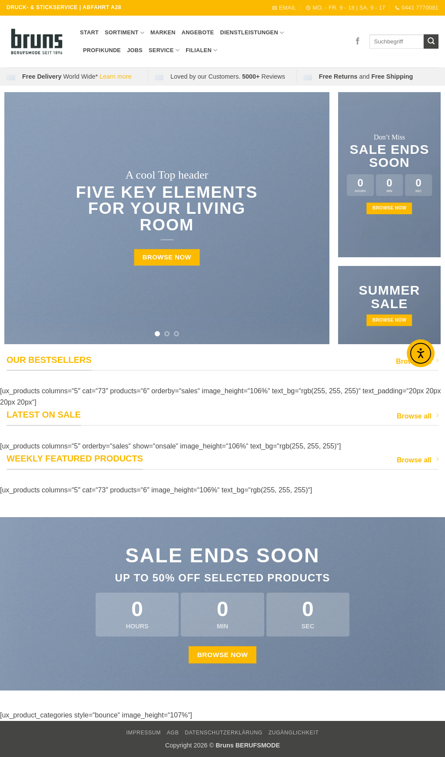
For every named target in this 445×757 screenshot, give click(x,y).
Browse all (417, 416)
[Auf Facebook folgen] (357, 41)
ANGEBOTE (198, 32)
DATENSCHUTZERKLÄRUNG (223, 733)
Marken (163, 32)
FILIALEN (201, 50)
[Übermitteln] (431, 41)
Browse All (417, 361)
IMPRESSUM (143, 733)
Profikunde (102, 50)
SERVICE (164, 50)
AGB (173, 733)
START (89, 32)
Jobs (135, 50)
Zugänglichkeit (294, 733)
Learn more (116, 76)
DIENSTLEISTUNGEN (252, 33)
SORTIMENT (124, 33)
